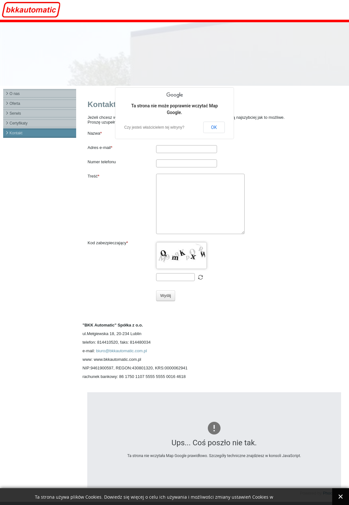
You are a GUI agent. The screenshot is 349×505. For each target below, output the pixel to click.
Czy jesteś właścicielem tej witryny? (154, 127)
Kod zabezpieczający (108, 242)
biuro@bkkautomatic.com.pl (121, 350)
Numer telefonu (102, 161)
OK (214, 127)
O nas (15, 93)
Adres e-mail (100, 147)
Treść (93, 176)
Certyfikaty (19, 123)
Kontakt (16, 133)
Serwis (15, 113)
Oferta (15, 103)
